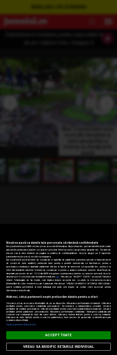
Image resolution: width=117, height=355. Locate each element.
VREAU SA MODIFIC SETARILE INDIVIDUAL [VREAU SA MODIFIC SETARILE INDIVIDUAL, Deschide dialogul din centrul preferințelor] (58, 347)
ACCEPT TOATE (58, 335)
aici (57, 276)
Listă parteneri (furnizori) (20, 324)
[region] (58, 289)
